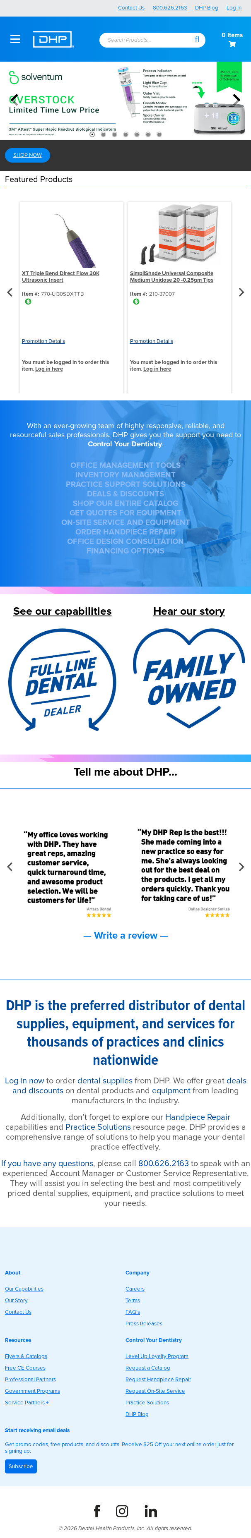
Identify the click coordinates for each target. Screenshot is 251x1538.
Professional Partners (30, 1379)
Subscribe (21, 1466)
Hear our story (189, 611)
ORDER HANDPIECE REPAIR (125, 532)
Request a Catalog (148, 1368)
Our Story (16, 1300)
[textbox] (142, 40)
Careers (135, 1289)
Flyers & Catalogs (26, 1356)
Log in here (49, 369)
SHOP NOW (27, 155)
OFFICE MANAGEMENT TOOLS (125, 465)
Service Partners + (27, 1402)
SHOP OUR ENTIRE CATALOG (125, 503)
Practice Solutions (98, 1127)
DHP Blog (206, 8)
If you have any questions (47, 1164)
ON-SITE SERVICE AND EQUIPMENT (125, 522)
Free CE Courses (25, 1368)
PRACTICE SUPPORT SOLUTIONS (126, 484)
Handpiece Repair (197, 1117)
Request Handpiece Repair (158, 1379)
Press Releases (144, 1323)
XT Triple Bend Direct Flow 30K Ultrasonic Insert (60, 276)
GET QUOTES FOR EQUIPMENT (125, 513)
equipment (171, 1091)
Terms (133, 1300)
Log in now (24, 1081)
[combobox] (146, 40)
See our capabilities (62, 611)
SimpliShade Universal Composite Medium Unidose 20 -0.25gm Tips (171, 276)
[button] (197, 39)
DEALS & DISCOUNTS (125, 494)
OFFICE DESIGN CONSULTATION (125, 541)
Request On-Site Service (155, 1391)
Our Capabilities (24, 1289)
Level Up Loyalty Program (157, 1356)
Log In (234, 8)
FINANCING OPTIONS (125, 551)
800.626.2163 (170, 8)
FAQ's (133, 1312)
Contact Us (131, 8)
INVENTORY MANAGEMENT (125, 475)
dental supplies (105, 1081)
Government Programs (32, 1391)
